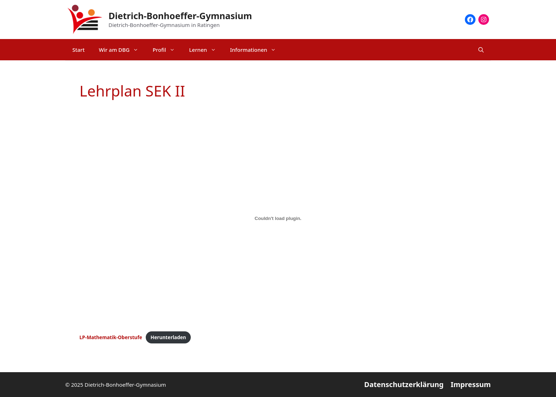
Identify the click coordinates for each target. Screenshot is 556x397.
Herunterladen (168, 337)
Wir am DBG (122, 49)
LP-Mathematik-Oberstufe (110, 337)
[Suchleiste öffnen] (481, 49)
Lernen (206, 49)
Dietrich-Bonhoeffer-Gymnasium (180, 16)
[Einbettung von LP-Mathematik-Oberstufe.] (278, 218)
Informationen (256, 49)
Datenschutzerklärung (404, 384)
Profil (167, 49)
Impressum (471, 384)
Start (78, 49)
